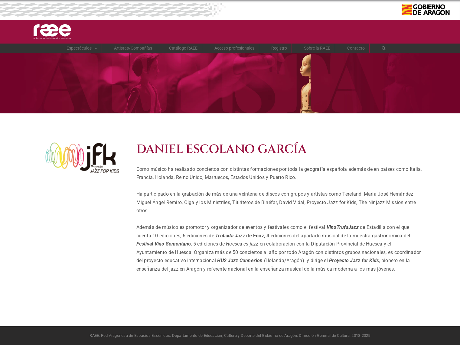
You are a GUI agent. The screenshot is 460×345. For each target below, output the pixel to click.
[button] (383, 48)
